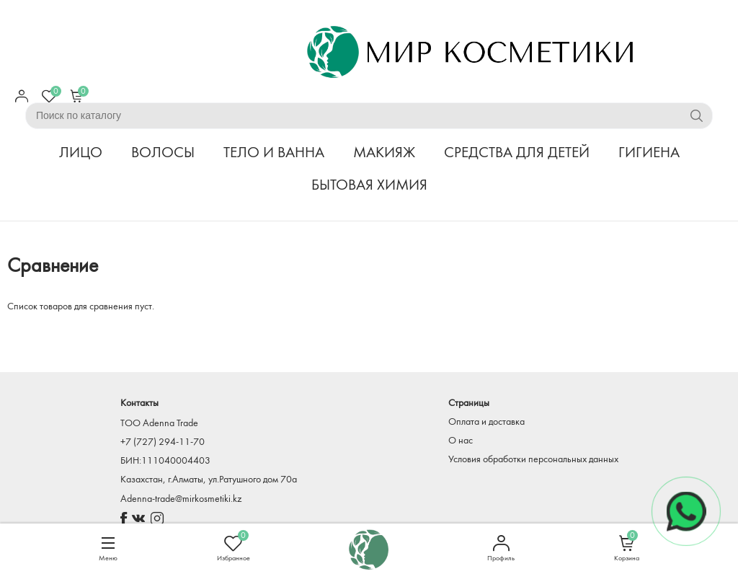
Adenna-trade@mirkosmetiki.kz (180, 499)
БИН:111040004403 (165, 461)
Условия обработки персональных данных (533, 459)
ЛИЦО (80, 153)
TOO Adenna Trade (159, 423)
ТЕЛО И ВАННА (273, 153)
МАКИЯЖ (384, 153)
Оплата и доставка (486, 422)
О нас (460, 441)
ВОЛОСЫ (163, 153)
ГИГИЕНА (649, 153)
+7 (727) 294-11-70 (162, 442)
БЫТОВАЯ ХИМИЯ (369, 185)
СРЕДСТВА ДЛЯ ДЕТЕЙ (517, 153)
